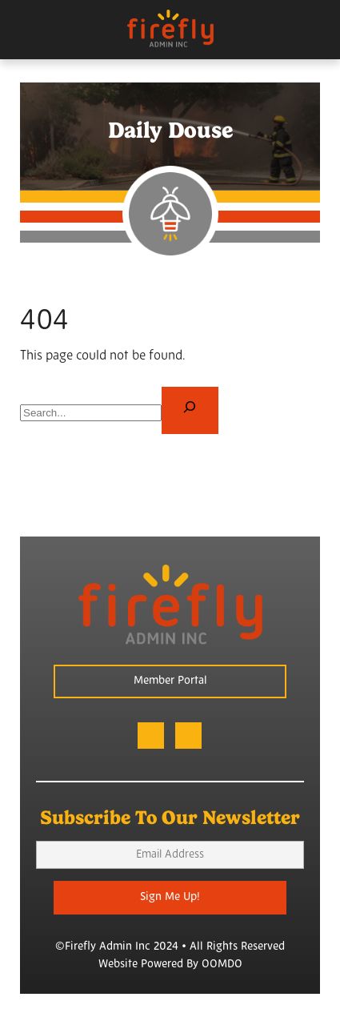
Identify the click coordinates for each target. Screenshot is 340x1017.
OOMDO (222, 965)
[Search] (190, 410)
